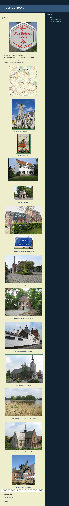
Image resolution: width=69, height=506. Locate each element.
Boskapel (21, 318)
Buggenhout (15, 318)
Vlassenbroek (32, 418)
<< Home (5, 501)
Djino (23, 62)
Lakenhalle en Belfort (27, 131)
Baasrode (18, 385)
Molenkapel (25, 202)
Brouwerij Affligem (25, 285)
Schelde (18, 418)
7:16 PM (16, 490)
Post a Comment (8, 497)
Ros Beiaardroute (17, 53)
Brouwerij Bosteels (27, 351)
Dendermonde (17, 131)
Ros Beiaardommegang (23, 155)
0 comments (39, 490)
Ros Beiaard (27, 487)
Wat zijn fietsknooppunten (57, 21)
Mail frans (52, 17)
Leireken (32, 251)
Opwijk (18, 285)
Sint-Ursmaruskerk (26, 385)
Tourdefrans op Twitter (56, 19)
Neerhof (25, 183)
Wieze (21, 183)
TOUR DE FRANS (14, 7)
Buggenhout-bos (30, 318)
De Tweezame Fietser (15, 62)
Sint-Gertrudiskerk (27, 452)
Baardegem (15, 251)
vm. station (22, 251)
